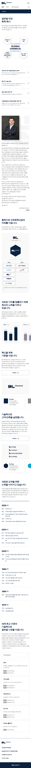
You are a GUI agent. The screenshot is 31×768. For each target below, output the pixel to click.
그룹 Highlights (15, 7)
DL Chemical (7, 3)
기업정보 (4, 11)
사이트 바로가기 (15, 241)
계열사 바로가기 (15, 765)
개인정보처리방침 (6, 747)
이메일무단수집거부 (7, 754)
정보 (3, 7)
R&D (7, 7)
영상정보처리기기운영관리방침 (10, 751)
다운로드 (14, 372)
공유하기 (28, 6)
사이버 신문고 (5, 758)
